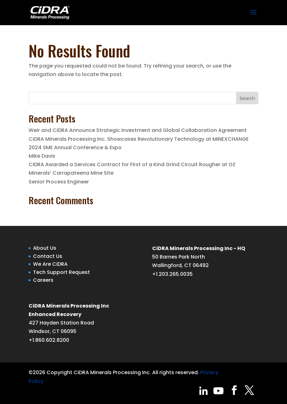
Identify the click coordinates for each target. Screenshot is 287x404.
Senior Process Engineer (59, 181)
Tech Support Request (61, 272)
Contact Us (47, 256)
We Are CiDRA (50, 264)
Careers (43, 280)
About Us (44, 248)
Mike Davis (42, 156)
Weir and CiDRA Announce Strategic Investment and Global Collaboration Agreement (138, 130)
